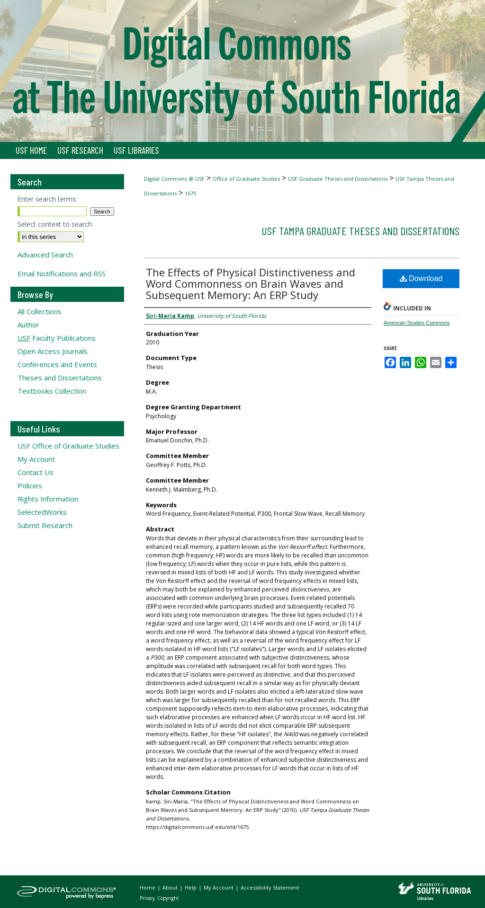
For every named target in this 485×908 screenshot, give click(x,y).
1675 (190, 193)
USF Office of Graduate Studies (68, 445)
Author (28, 324)
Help (191, 887)
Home (148, 887)
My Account (36, 459)
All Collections (40, 311)
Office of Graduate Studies (246, 178)
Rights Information (48, 498)
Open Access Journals (53, 351)
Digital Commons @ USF (174, 178)
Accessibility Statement (270, 887)
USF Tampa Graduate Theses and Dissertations (360, 231)
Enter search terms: (47, 198)
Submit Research (45, 525)
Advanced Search (45, 254)
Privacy (148, 898)
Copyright (168, 898)
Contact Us (36, 472)
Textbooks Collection (52, 391)
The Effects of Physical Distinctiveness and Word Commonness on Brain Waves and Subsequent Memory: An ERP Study (250, 283)
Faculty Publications (57, 338)
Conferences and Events (57, 364)
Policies (30, 485)
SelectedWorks (42, 512)
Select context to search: (55, 224)
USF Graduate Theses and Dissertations (337, 178)
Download (421, 278)
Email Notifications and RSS (62, 273)
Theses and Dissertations (60, 377)
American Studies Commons (416, 323)
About (170, 887)
